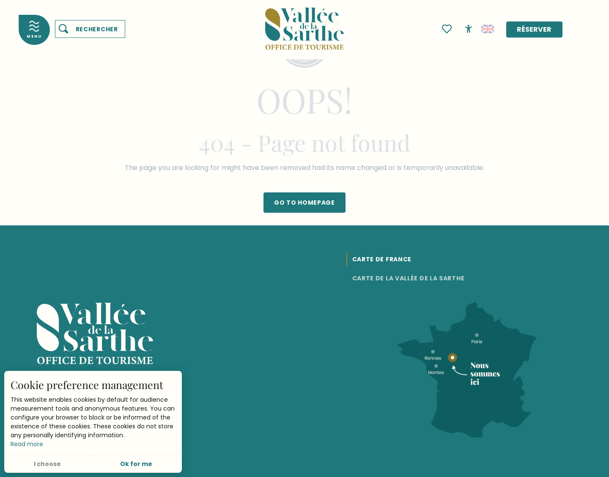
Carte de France (382, 259)
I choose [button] (47, 464)
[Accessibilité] (469, 28)
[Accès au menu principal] (34, 29)
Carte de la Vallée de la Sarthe (408, 278)
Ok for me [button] (136, 464)
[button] (90, 29)
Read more (27, 444)
